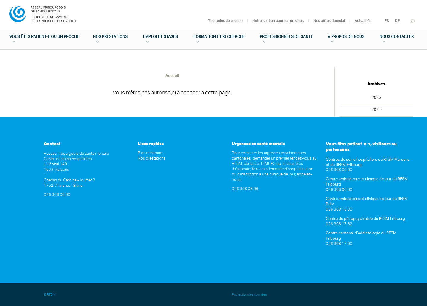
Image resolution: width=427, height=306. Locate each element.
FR (387, 20)
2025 (376, 98)
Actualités (363, 20)
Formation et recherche (219, 37)
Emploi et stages (160, 37)
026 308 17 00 (339, 244)
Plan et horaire (150, 153)
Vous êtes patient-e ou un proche (44, 37)
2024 (376, 110)
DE (397, 20)
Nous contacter (397, 37)
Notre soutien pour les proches (278, 20)
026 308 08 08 (245, 189)
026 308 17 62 (339, 224)
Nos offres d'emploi (329, 20)
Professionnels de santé (286, 37)
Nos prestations (110, 37)
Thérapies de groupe (225, 20)
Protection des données (249, 294)
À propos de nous (346, 37)
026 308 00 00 (57, 195)
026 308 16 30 (339, 210)
